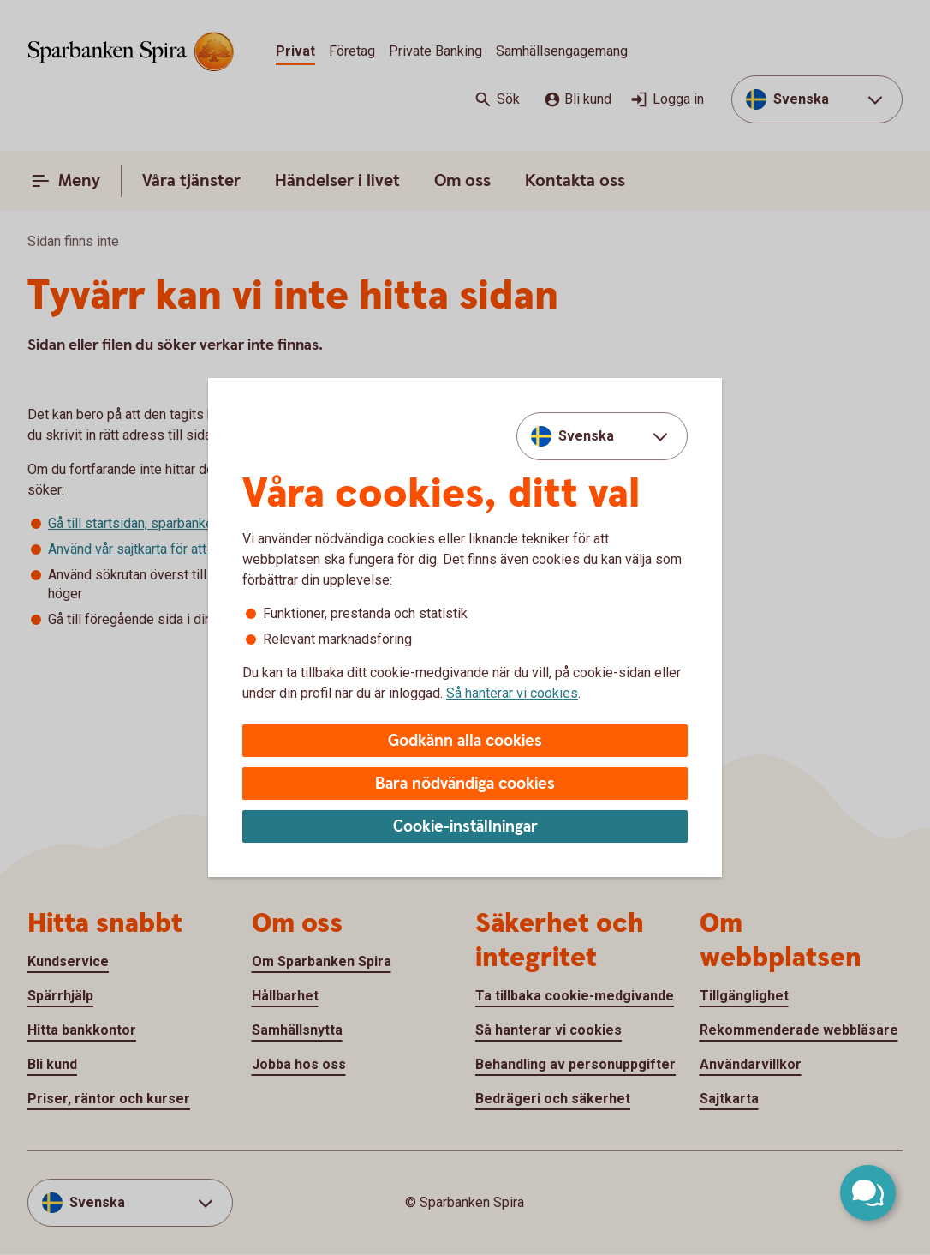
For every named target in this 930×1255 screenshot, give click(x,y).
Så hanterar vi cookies (512, 693)
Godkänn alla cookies (465, 741)
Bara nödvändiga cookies (465, 784)
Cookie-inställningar (465, 827)
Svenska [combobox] (586, 436)
